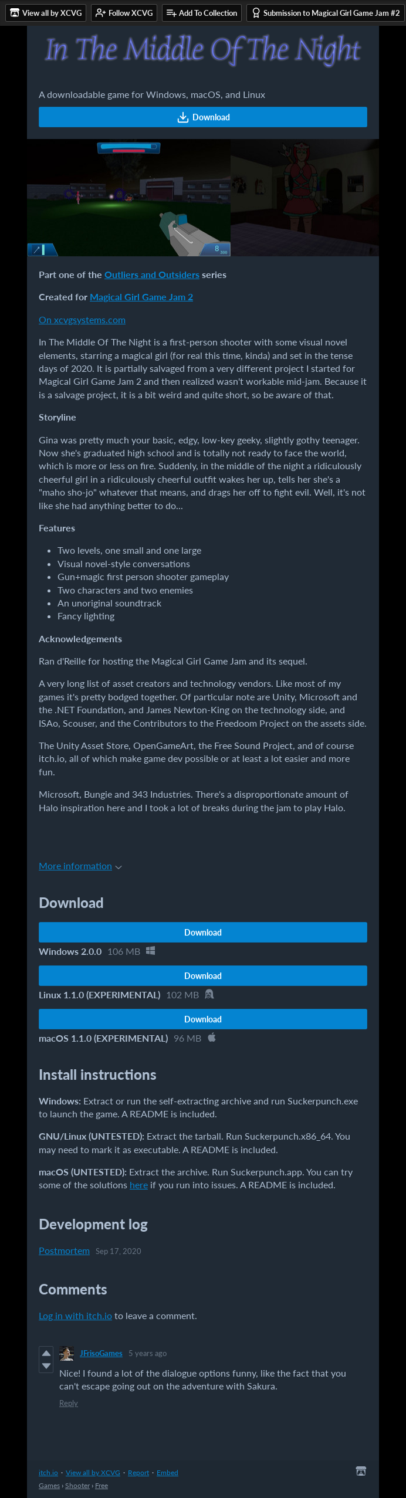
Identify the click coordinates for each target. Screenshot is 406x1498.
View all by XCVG (93, 1472)
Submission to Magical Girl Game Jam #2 (325, 13)
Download (203, 117)
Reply (68, 1403)
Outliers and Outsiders (151, 274)
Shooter (77, 1485)
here (139, 1184)
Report (138, 1472)
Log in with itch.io (75, 1315)
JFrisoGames (101, 1353)
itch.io (48, 1472)
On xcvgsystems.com (82, 319)
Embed (167, 1472)
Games (49, 1485)
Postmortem (64, 1250)
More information (80, 865)
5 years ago (147, 1353)
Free (101, 1485)
